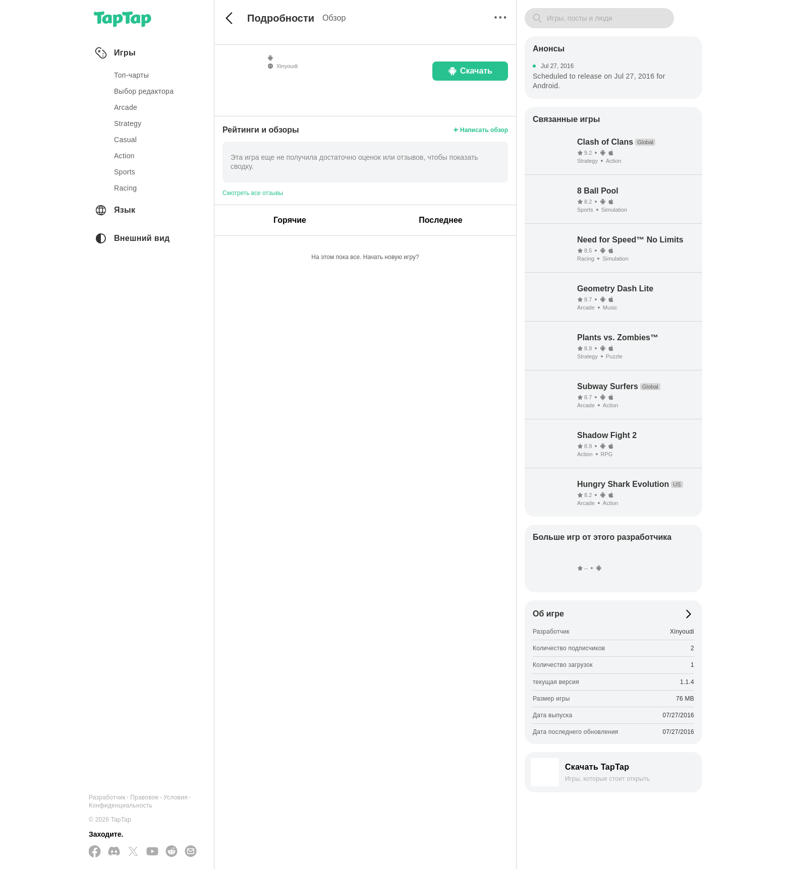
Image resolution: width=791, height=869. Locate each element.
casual (125, 140)
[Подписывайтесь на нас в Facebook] (95, 852)
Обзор (334, 18)
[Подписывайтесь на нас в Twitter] (133, 852)
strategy (127, 123)
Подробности (280, 18)
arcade (125, 107)
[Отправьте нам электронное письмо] (191, 851)
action (124, 156)
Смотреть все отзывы (252, 193)
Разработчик (107, 797)
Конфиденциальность (120, 805)
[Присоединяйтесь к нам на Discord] (114, 851)
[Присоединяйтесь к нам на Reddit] (171, 851)
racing (125, 188)
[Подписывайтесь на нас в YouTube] (152, 851)
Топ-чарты (131, 75)
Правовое (144, 797)
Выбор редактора (144, 91)
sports (124, 172)
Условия (175, 797)
